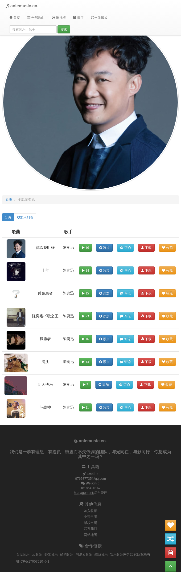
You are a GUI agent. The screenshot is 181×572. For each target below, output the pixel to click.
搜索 (64, 29)
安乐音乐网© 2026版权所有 (130, 554)
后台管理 (100, 493)
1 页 (8, 217)
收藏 (167, 248)
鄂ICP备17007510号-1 (32, 561)
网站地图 (90, 535)
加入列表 (26, 217)
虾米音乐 (51, 554)
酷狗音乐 (66, 554)
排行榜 (59, 18)
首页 (14, 18)
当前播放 (98, 17)
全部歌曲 (36, 18)
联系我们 (90, 529)
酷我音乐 (101, 554)
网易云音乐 (84, 554)
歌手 (78, 18)
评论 (125, 248)
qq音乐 (37, 554)
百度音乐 (22, 554)
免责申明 (90, 517)
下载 (146, 248)
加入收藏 (90, 511)
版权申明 (90, 523)
